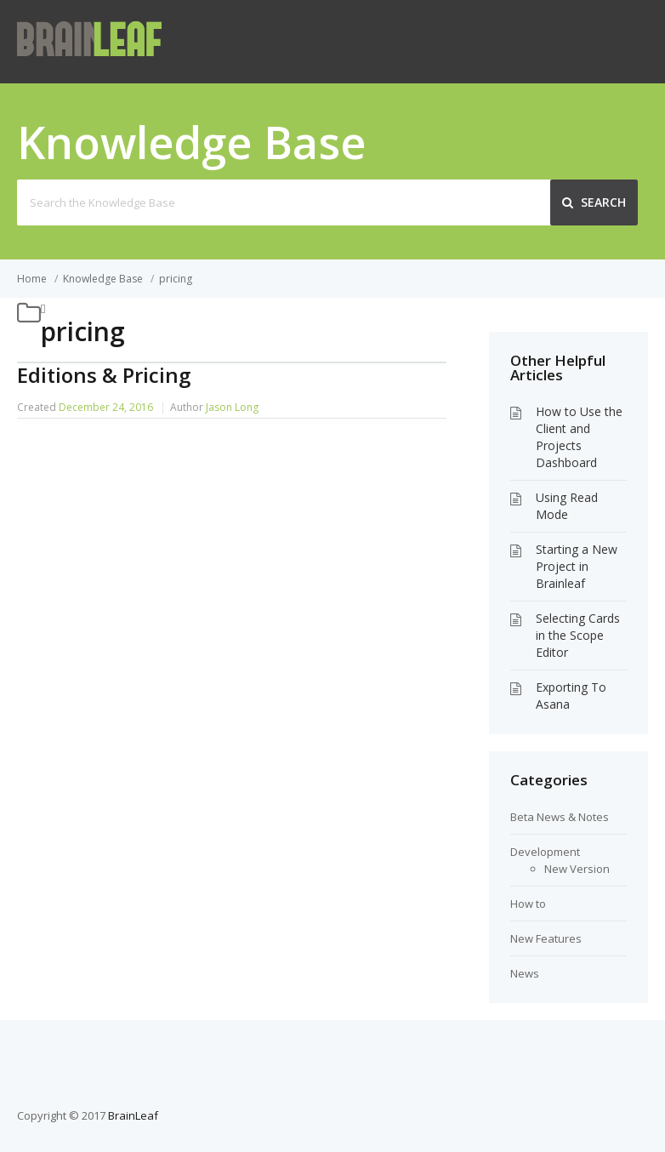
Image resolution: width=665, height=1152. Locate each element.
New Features (546, 938)
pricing (175, 278)
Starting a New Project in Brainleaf (576, 566)
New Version (577, 868)
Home (32, 278)
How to (528, 903)
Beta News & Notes (559, 816)
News (524, 973)
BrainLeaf (133, 1115)
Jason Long (232, 407)
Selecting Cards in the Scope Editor (578, 635)
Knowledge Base (103, 278)
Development (545, 851)
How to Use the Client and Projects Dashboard (579, 436)
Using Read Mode (567, 505)
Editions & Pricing (103, 375)
